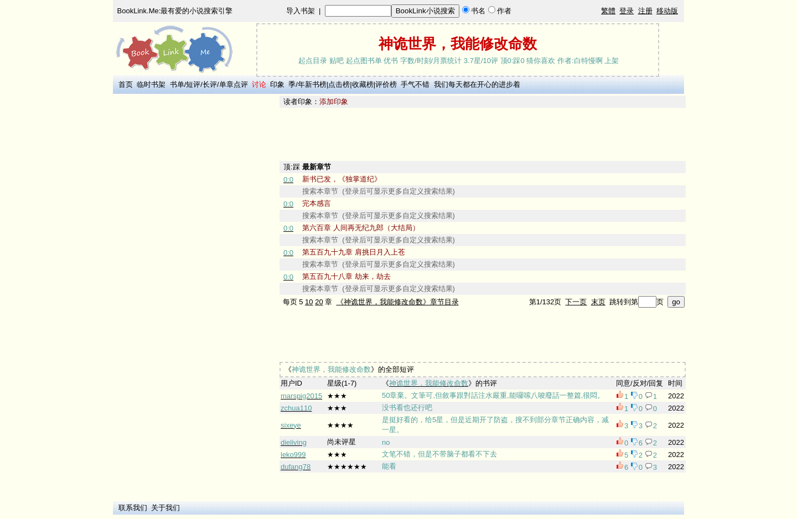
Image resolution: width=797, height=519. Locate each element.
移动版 (667, 11)
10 (309, 302)
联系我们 (132, 508)
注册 (645, 11)
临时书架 (151, 84)
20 (319, 302)
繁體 (608, 11)
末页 (598, 302)
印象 (277, 84)
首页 (125, 84)
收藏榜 (363, 84)
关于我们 (165, 508)
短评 (193, 84)
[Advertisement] (194, 262)
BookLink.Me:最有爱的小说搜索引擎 (175, 11)
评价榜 (386, 84)
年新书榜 (312, 84)
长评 (210, 84)
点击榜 (339, 84)
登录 (626, 11)
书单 (177, 84)
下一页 (576, 302)
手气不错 (415, 84)
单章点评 (233, 84)
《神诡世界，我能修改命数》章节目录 (398, 302)
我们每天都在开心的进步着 (477, 84)
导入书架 (300, 11)
